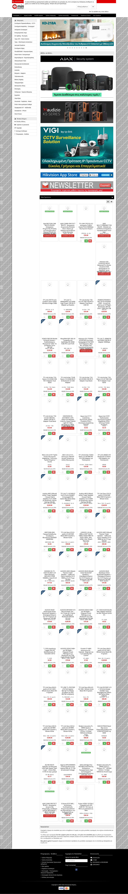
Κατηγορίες (16, 15)
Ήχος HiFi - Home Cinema (22, 39)
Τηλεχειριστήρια (19, 82)
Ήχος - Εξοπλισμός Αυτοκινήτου (23, 42)
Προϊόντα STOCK (85, 15)
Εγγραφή (18, 128)
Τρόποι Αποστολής (46, 860)
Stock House (18, 114)
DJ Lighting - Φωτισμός (21, 36)
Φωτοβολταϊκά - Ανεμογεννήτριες (24, 51)
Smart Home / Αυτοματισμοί (22, 54)
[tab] (77, 197)
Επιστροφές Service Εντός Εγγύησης (51, 875)
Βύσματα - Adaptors (20, 73)
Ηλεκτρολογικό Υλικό (20, 60)
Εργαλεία (17, 95)
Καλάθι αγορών (38, 15)
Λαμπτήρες (18, 98)
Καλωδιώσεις (18, 67)
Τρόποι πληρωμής (51, 15)
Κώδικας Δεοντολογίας (47, 877)
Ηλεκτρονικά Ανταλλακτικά (22, 64)
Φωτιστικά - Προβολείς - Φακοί (23, 101)
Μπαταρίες (18, 89)
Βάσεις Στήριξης (19, 79)
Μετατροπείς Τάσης (20, 85)
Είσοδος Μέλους (20, 121)
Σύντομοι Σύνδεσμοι (21, 131)
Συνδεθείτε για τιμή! (49, 235)
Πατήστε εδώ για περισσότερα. (58, 3)
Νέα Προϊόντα (97, 15)
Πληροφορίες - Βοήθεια (22, 134)
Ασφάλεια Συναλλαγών (47, 868)
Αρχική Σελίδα (28, 15)
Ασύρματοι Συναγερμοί (21, 29)
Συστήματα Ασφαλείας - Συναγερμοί (24, 26)
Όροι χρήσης (45, 866)
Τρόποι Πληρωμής (46, 857)
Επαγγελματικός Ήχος (21, 32)
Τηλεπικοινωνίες (19, 76)
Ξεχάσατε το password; (22, 124)
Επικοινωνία (74, 15)
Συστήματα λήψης (19, 48)
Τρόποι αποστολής (63, 15)
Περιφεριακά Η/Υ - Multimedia (23, 107)
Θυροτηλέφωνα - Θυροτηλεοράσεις (24, 57)
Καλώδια (17, 70)
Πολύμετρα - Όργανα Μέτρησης (23, 92)
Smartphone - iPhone (20, 110)
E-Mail (93, 860)
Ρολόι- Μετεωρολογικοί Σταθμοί (23, 104)
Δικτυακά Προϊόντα (20, 45)
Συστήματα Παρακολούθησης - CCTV (25, 23)
